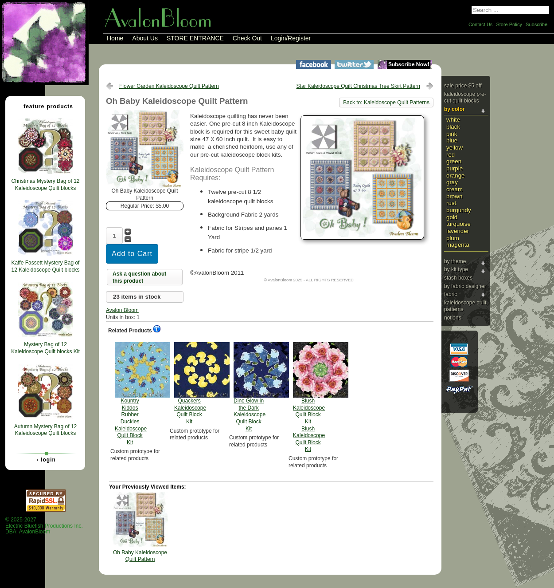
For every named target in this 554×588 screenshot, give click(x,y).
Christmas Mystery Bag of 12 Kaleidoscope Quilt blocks (45, 184)
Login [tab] (45, 459)
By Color (454, 109)
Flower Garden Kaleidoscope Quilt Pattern (169, 86)
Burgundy (458, 210)
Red (450, 154)
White (453, 119)
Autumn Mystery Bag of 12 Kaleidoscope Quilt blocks (45, 430)
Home (115, 38)
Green (453, 161)
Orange (455, 175)
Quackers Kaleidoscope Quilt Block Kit (190, 383)
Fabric (450, 294)
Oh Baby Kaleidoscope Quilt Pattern (140, 556)
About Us (145, 38)
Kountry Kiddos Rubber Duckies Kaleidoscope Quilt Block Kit (131, 394)
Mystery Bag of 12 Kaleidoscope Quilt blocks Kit (45, 348)
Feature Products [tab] (44, 106)
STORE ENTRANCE (195, 38)
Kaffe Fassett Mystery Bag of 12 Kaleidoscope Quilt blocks (45, 266)
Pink (451, 133)
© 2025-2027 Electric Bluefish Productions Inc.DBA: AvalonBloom (44, 526)
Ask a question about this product (139, 277)
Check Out (247, 38)
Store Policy (509, 24)
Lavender (457, 231)
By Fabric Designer (465, 286)
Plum (452, 238)
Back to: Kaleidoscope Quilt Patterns (386, 102)
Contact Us (480, 24)
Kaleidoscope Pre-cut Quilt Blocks (465, 97)
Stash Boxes (458, 278)
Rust (451, 203)
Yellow (454, 147)
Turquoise (458, 224)
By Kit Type (456, 269)
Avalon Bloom (122, 310)
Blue (451, 140)
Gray (452, 182)
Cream (454, 189)
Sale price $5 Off (463, 86)
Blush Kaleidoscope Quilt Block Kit (309, 397)
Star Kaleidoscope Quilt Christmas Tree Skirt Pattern (358, 86)
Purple (454, 168)
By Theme (455, 261)
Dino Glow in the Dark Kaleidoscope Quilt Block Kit (249, 386)
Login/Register (291, 38)
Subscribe (536, 24)
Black (453, 126)
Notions (452, 318)
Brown (454, 196)
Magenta (457, 244)
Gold (451, 217)
